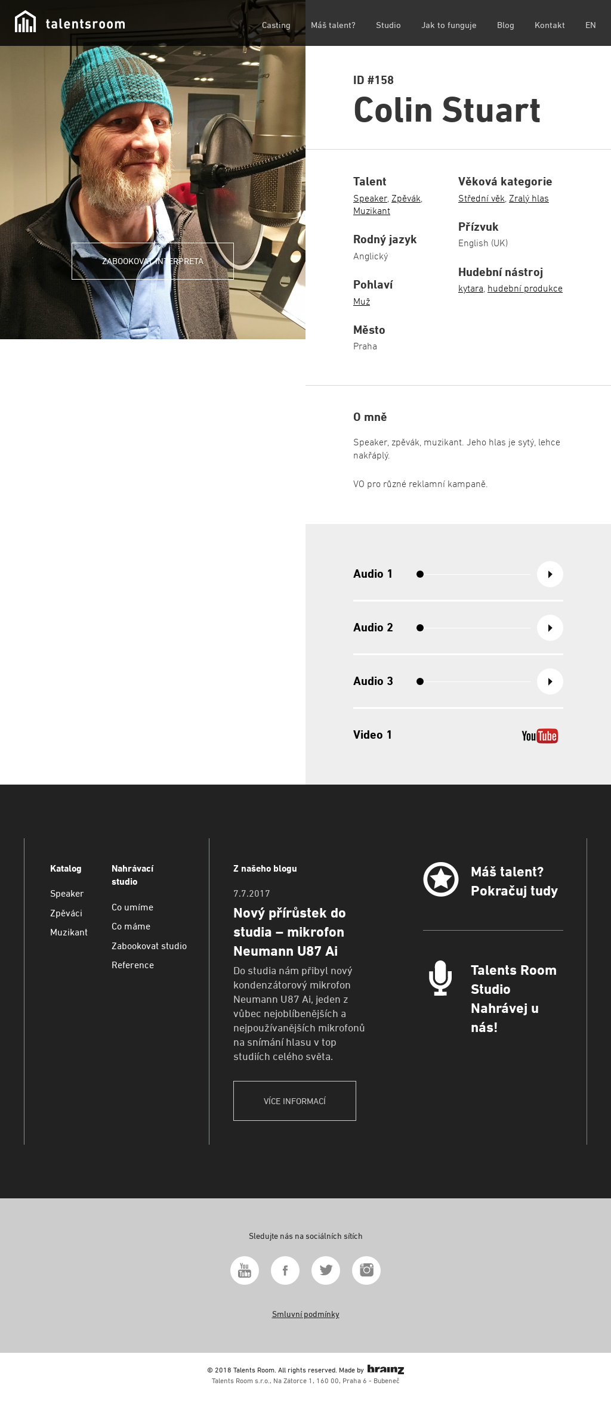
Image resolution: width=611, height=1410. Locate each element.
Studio (388, 25)
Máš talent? (333, 25)
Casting (276, 25)
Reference (133, 965)
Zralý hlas (529, 198)
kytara (470, 288)
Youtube (244, 1270)
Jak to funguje (449, 25)
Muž (361, 301)
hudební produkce (525, 288)
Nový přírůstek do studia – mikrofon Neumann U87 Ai (289, 931)
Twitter (325, 1270)
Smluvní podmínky (306, 1314)
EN (590, 25)
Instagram (366, 1270)
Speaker (370, 198)
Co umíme (132, 907)
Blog (505, 25)
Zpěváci (66, 913)
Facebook (285, 1270)
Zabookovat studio (149, 946)
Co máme (131, 926)
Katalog (66, 868)
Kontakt (550, 25)
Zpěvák (406, 198)
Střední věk (481, 198)
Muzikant (371, 210)
